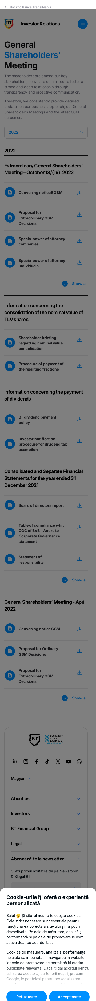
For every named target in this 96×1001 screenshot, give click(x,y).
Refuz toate (26, 988)
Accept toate (69, 988)
